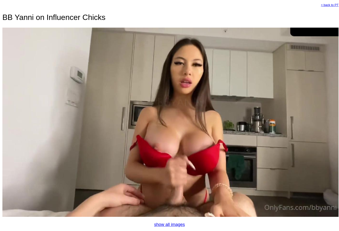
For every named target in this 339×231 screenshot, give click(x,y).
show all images (169, 224)
